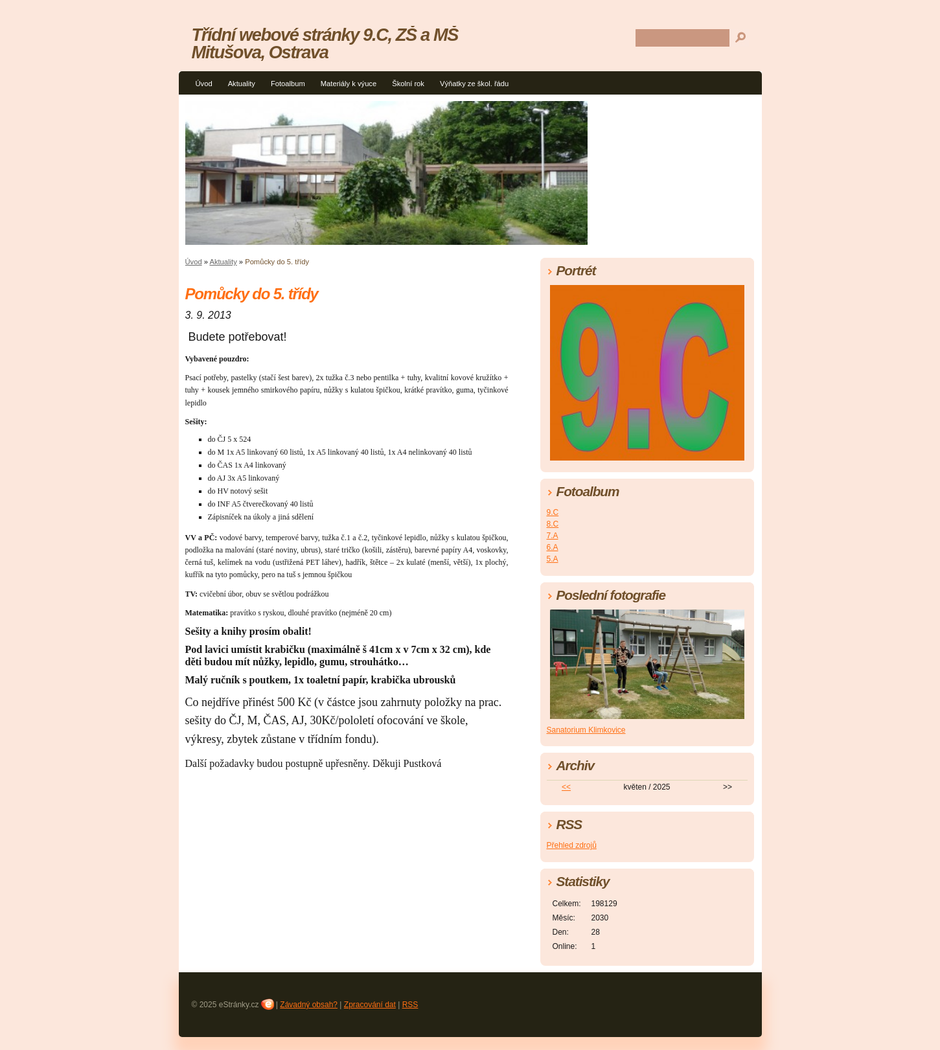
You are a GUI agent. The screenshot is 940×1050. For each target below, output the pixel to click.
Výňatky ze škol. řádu (474, 83)
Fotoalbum (288, 83)
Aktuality (241, 83)
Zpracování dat (370, 1004)
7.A (552, 535)
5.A (552, 559)
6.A (552, 547)
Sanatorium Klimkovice (586, 730)
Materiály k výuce (348, 83)
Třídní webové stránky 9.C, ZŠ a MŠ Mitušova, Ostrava (325, 43)
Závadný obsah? (309, 1004)
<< (566, 787)
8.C (553, 524)
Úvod (204, 83)
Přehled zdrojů (572, 845)
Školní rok (408, 83)
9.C (553, 512)
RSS (410, 1004)
